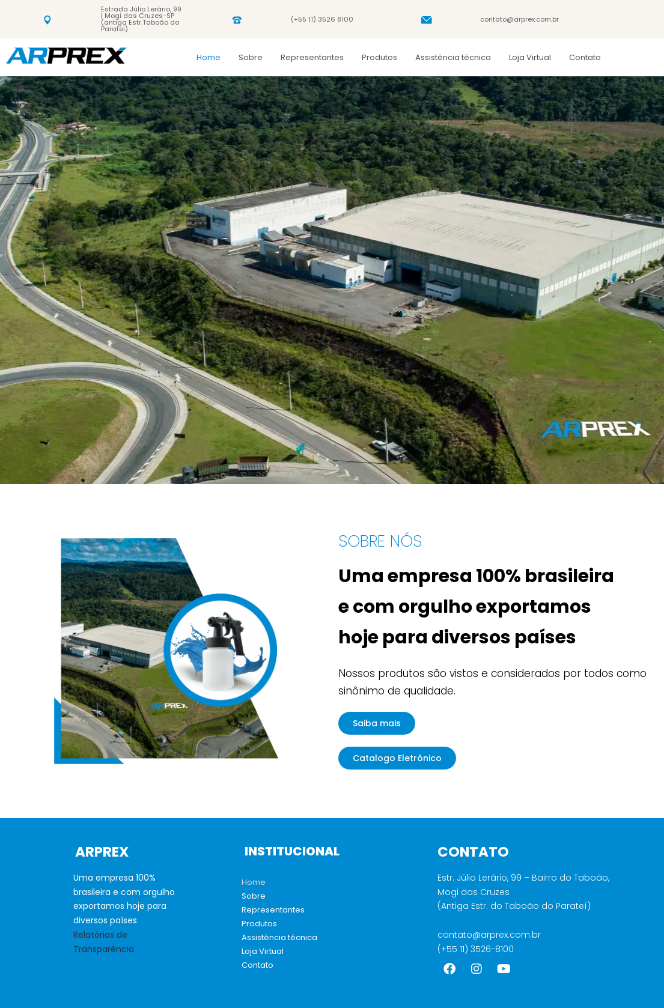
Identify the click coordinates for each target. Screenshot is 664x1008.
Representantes (312, 57)
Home (208, 57)
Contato (585, 57)
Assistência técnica (453, 57)
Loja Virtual (530, 57)
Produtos (379, 57)
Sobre (251, 57)
